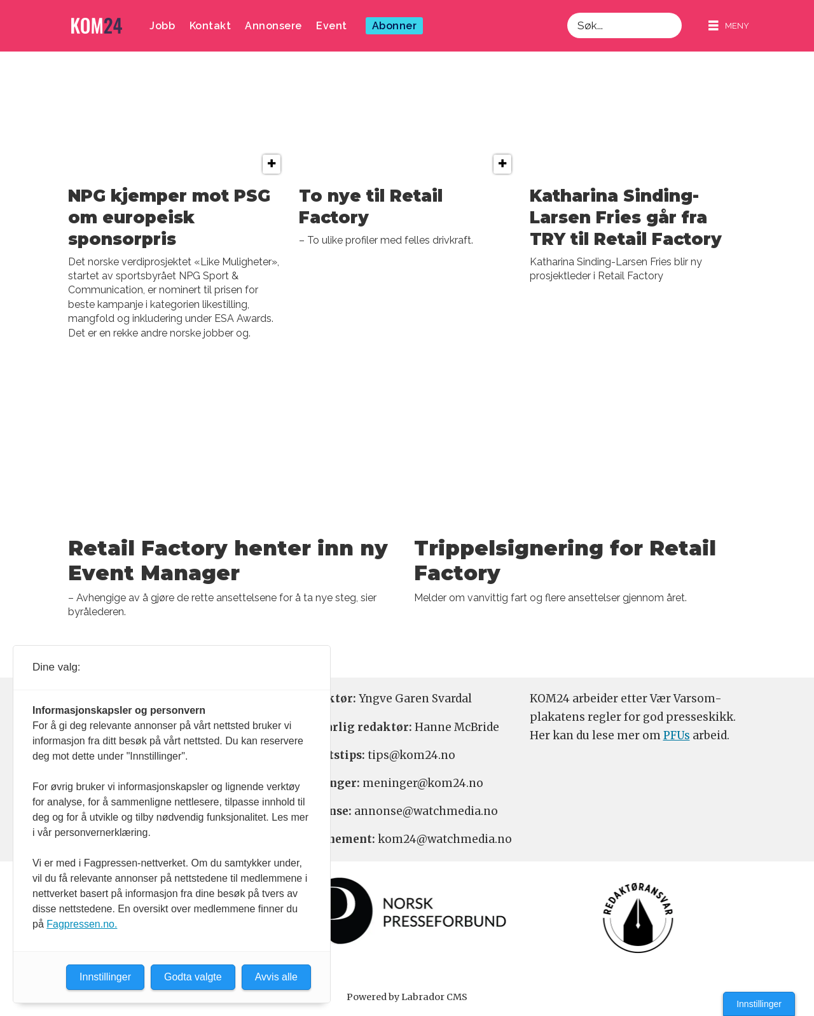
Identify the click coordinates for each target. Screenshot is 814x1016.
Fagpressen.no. (81, 924)
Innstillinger (759, 1004)
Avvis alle (276, 976)
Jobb (162, 26)
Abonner (394, 26)
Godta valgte (193, 976)
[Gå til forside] (96, 26)
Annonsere (273, 26)
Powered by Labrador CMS (407, 997)
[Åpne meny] (729, 25)
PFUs (676, 735)
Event (331, 26)
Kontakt (210, 26)
